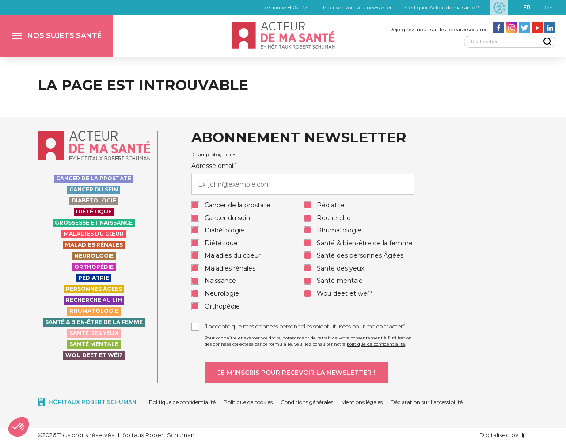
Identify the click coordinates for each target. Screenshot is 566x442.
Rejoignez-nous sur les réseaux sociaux (437, 29)
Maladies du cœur (94, 233)
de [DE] (549, 7)
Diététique (94, 211)
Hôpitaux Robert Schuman (93, 402)
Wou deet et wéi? (93, 355)
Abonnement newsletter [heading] (298, 138)
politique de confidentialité (376, 344)
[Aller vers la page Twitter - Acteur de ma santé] (524, 27)
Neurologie (94, 255)
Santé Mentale (93, 344)
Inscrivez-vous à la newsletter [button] (357, 7)
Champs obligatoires (213, 154)
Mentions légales (362, 402)
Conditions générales (307, 402)
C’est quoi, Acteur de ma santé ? (442, 7)
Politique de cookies (248, 402)
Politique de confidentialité (182, 402)
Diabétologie (94, 200)
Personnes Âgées (94, 289)
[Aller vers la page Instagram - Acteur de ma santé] (511, 27)
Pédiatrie (93, 277)
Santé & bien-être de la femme (94, 322)
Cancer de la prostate (93, 178)
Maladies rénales (94, 244)
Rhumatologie (93, 311)
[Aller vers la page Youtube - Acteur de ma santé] (537, 27)
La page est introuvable (143, 85)
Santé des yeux (93, 333)
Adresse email (302, 178)
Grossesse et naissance (94, 222)
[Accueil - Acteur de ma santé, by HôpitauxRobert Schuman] (283, 35)
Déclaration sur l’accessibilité (427, 402)
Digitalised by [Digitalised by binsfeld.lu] (503, 434)
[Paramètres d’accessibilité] (499, 7)
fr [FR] (527, 7)
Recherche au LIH (94, 300)
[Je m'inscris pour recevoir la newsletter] (296, 372)
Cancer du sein (93, 189)
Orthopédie (94, 266)
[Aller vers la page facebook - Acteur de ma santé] (498, 27)
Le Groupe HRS (280, 7)
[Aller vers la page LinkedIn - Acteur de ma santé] (549, 27)
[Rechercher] (509, 42)
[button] (56, 36)
